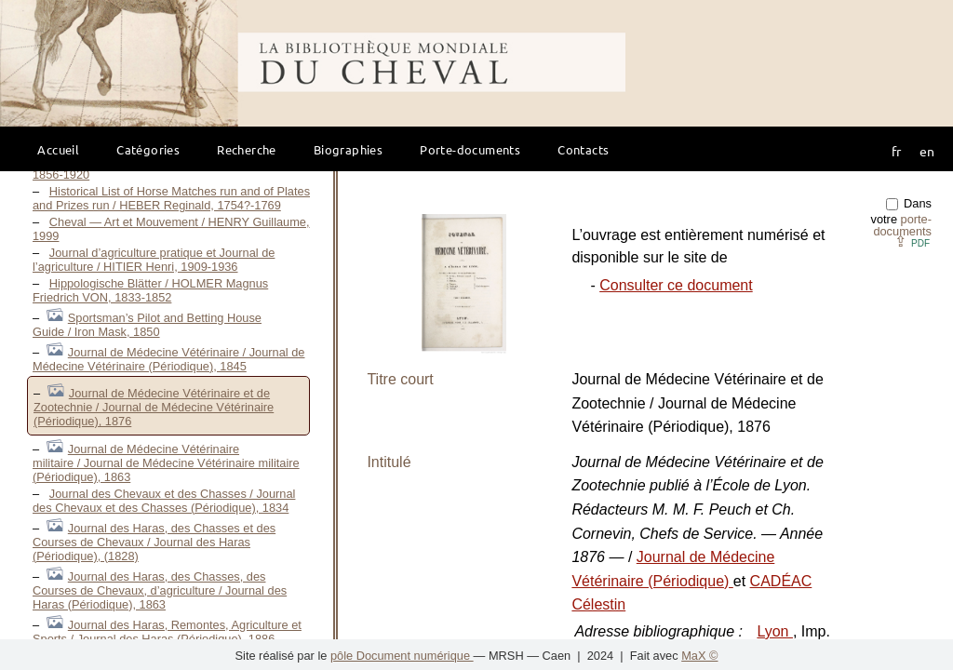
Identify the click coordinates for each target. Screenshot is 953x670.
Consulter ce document (676, 285)
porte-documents (902, 225)
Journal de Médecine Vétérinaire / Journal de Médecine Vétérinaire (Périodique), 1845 (168, 359)
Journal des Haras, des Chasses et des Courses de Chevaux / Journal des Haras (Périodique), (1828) (154, 542)
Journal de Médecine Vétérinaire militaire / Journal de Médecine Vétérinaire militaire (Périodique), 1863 (166, 463)
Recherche (246, 149)
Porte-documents (470, 149)
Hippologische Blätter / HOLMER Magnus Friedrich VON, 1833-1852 (150, 290)
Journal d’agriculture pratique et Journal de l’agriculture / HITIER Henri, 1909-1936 (154, 260)
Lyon (775, 631)
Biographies (348, 149)
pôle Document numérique (402, 656)
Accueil (58, 149)
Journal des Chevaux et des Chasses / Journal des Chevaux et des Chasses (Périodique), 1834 (164, 501)
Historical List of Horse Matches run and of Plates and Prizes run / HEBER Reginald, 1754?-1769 (171, 198)
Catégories (148, 149)
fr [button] (896, 150)
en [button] (926, 150)
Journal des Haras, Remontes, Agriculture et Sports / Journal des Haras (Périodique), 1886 (167, 632)
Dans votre (901, 217)
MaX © (699, 656)
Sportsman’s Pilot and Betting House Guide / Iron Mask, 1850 (147, 325)
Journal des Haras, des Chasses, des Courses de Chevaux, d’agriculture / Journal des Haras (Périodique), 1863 (160, 590)
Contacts (583, 149)
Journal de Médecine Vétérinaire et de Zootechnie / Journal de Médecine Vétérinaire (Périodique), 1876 (154, 407)
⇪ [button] (912, 241)
